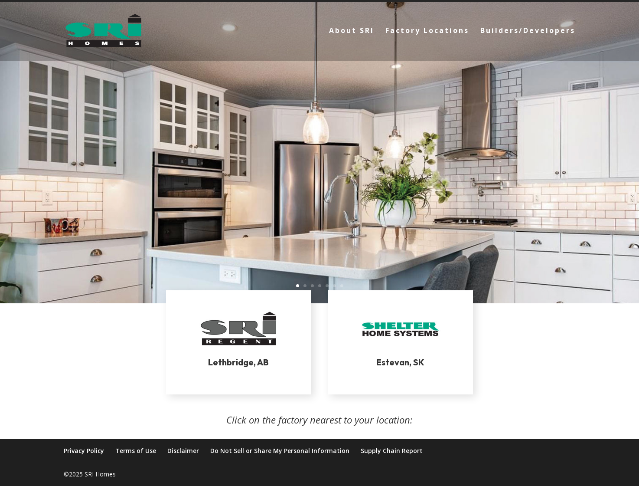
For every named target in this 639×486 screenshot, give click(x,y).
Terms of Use (135, 451)
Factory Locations (427, 31)
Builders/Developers (527, 31)
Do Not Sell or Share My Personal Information (279, 451)
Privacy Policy (84, 451)
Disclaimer (183, 451)
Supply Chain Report (392, 451)
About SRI (351, 31)
